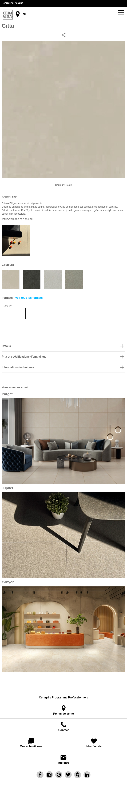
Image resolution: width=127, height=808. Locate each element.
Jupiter (7, 488)
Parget (7, 394)
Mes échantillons (31, 743)
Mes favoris (94, 743)
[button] (63, 346)
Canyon (8, 582)
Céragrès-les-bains (13, 3)
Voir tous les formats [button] (29, 297)
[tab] (63, 346)
